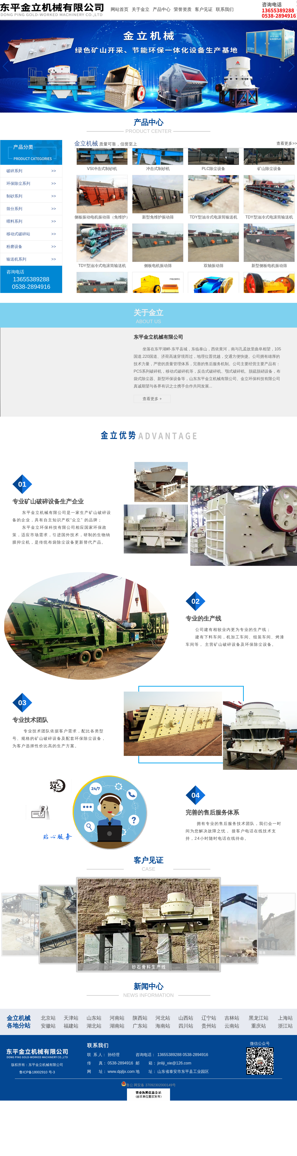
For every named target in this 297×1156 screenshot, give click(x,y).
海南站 (162, 1026)
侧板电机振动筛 (158, 267)
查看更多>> (286, 143)
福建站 (71, 1026)
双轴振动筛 (213, 267)
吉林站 (231, 1018)
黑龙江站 (259, 1018)
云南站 (231, 1026)
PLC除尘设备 (213, 170)
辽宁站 (208, 1018)
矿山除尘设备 (269, 170)
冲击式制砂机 (158, 170)
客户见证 (204, 9)
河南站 (117, 1018)
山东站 (94, 1018)
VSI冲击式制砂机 (102, 170)
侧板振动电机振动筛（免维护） (102, 219)
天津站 (71, 1018)
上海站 (285, 1018)
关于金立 (140, 9)
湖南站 (117, 1026)
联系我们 (225, 9)
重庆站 (258, 1026)
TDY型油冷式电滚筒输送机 (213, 219)
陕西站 (140, 1018)
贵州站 (208, 1026)
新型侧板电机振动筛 (269, 267)
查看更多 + (152, 399)
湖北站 (94, 1026)
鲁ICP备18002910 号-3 (37, 1072)
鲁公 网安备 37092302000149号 (148, 1084)
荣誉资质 (183, 9)
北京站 (48, 1018)
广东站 (140, 1026)
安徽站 (48, 1026)
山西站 (185, 1018)
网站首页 (119, 9)
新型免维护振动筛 (158, 219)
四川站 (185, 1026)
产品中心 (162, 9)
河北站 (162, 1018)
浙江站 (285, 1026)
